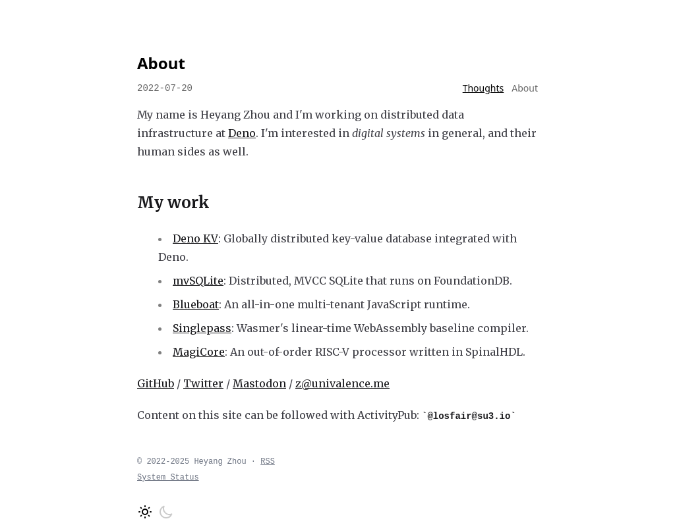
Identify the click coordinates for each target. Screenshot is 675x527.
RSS (267, 461)
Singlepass (202, 328)
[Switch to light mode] (145, 512)
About (525, 88)
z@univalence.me (342, 383)
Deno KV (195, 238)
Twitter (203, 383)
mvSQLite (198, 280)
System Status (168, 477)
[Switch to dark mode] (166, 512)
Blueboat (196, 304)
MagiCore (199, 351)
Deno (242, 133)
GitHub (155, 383)
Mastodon (259, 383)
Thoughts (483, 88)
